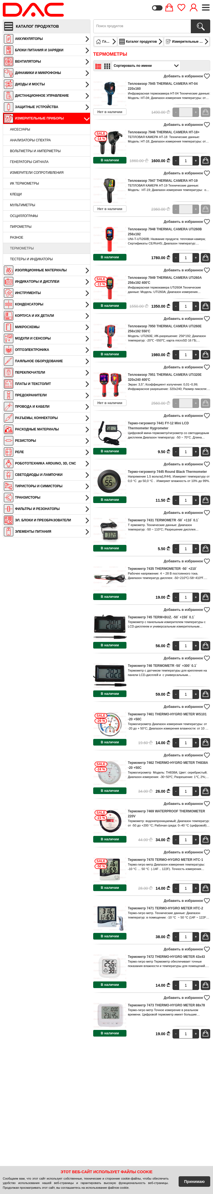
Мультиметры (22, 205)
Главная (106, 41)
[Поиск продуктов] (200, 26)
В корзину (206, 112)
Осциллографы (24, 216)
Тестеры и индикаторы (31, 259)
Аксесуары (20, 129)
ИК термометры (24, 183)
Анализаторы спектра (30, 140)
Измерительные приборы (187, 41)
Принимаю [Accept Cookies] (194, 1181)
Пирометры (21, 227)
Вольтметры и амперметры (35, 151)
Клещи (16, 194)
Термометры (22, 248)
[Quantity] (185, 112)
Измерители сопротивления (37, 173)
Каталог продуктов (141, 41)
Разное (16, 237)
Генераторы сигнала (29, 162)
